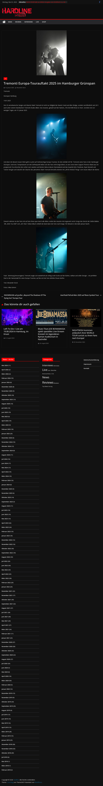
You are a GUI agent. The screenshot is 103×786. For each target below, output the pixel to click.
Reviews (18, 22)
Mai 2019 (5, 723)
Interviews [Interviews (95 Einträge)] (47, 365)
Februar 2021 (6, 634)
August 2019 (6, 710)
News (10, 22)
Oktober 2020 (6, 651)
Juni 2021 (5, 617)
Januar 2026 (6, 382)
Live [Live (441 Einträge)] (44, 370)
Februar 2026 (6, 378)
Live (37, 22)
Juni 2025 (5, 412)
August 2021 (6, 608)
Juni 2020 (5, 668)
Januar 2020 (6, 689)
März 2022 (5, 578)
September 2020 (7, 655)
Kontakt (86, 368)
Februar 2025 (6, 429)
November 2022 (7, 544)
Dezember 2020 (7, 642)
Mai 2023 (5, 519)
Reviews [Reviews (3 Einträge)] (56, 383)
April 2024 (5, 472)
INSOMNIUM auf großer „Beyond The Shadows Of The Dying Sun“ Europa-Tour (24, 296)
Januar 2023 (6, 536)
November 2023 (7, 493)
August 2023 (6, 506)
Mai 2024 (5, 468)
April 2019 (5, 727)
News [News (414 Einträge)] (45, 377)
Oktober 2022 (6, 549)
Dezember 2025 (7, 387)
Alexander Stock (21, 88)
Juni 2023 (5, 514)
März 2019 (5, 732)
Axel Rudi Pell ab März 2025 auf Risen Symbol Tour (80, 295)
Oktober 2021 (6, 600)
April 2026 (5, 370)
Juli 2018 (4, 757)
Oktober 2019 (6, 702)
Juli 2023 (4, 510)
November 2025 (7, 391)
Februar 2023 (6, 531)
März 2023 (5, 527)
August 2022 (6, 557)
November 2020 (7, 646)
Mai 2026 (5, 365)
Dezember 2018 (7, 744)
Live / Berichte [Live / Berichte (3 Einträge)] (52, 370)
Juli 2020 (4, 663)
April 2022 (5, 574)
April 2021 (5, 625)
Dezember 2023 (7, 489)
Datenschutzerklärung (91, 360)
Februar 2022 (6, 583)
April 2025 (5, 421)
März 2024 (5, 476)
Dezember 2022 (7, 540)
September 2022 (7, 553)
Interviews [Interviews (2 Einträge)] (56, 366)
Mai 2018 (5, 761)
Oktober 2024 (6, 446)
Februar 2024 (6, 480)
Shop (44, 22)
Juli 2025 (4, 408)
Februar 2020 (6, 685)
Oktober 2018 (6, 753)
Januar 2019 (6, 740)
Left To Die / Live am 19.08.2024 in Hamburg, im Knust (16, 331)
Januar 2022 (6, 587)
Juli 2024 (4, 459)
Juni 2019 (5, 719)
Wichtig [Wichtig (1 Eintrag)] (50, 386)
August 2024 (6, 455)
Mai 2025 (5, 416)
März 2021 (5, 629)
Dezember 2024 (7, 438)
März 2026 (5, 374)
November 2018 (7, 749)
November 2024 (7, 442)
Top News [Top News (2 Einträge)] (45, 386)
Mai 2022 (5, 570)
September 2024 (7, 450)
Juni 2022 (5, 565)
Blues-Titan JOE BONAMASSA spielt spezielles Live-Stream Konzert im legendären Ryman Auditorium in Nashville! (51, 334)
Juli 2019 (4, 715)
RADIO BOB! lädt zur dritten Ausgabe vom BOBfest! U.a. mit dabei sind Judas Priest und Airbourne (45, 3)
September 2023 (7, 502)
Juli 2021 (4, 612)
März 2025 (5, 425)
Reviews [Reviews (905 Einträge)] (47, 382)
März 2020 (5, 681)
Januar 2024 (6, 485)
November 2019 (7, 697)
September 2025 (7, 399)
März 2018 (5, 766)
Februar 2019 (6, 736)
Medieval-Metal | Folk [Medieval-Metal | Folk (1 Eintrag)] (48, 373)
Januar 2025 (6, 434)
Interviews (28, 22)
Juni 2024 (5, 463)
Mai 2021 (5, 621)
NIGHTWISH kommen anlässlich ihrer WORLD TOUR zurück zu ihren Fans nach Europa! (84, 334)
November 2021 (7, 595)
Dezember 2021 (7, 591)
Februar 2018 (6, 770)
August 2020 (6, 659)
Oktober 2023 (6, 497)
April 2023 (5, 523)
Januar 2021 (6, 638)
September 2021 (7, 604)
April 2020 (5, 676)
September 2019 (7, 706)
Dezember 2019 (7, 693)
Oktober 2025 (6, 395)
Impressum (87, 364)
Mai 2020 (5, 672)
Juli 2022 (4, 561)
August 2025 (6, 404)
